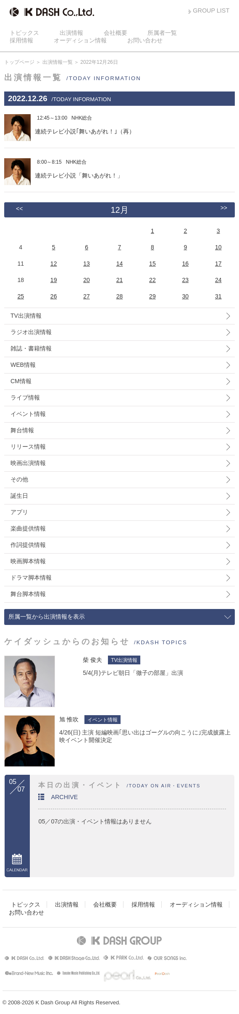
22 (152, 280)
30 (185, 296)
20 (86, 280)
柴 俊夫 (92, 659)
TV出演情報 (26, 315)
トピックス (24, 32)
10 (218, 247)
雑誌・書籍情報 (31, 348)
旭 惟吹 (69, 719)
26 (53, 296)
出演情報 (71, 32)
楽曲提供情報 (28, 528)
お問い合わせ (145, 40)
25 (20, 296)
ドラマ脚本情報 (31, 577)
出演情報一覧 (57, 62)
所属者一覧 (162, 32)
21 (119, 280)
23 (185, 280)
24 (218, 280)
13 (86, 263)
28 (119, 296)
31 (218, 296)
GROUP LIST (211, 10)
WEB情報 (23, 364)
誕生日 (19, 495)
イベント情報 (28, 413)
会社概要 (115, 32)
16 (185, 263)
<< (19, 208)
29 (152, 296)
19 (53, 280)
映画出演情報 (28, 463)
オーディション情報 (80, 40)
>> (224, 207)
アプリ (19, 512)
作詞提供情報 (28, 544)
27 (86, 296)
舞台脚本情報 (28, 594)
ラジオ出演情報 (31, 332)
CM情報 (21, 381)
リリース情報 (28, 446)
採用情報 (21, 40)
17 (218, 263)
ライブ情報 (25, 397)
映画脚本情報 (28, 561)
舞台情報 (22, 430)
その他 (19, 479)
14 (119, 263)
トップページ (19, 62)
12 (53, 263)
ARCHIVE (64, 797)
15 (152, 263)
